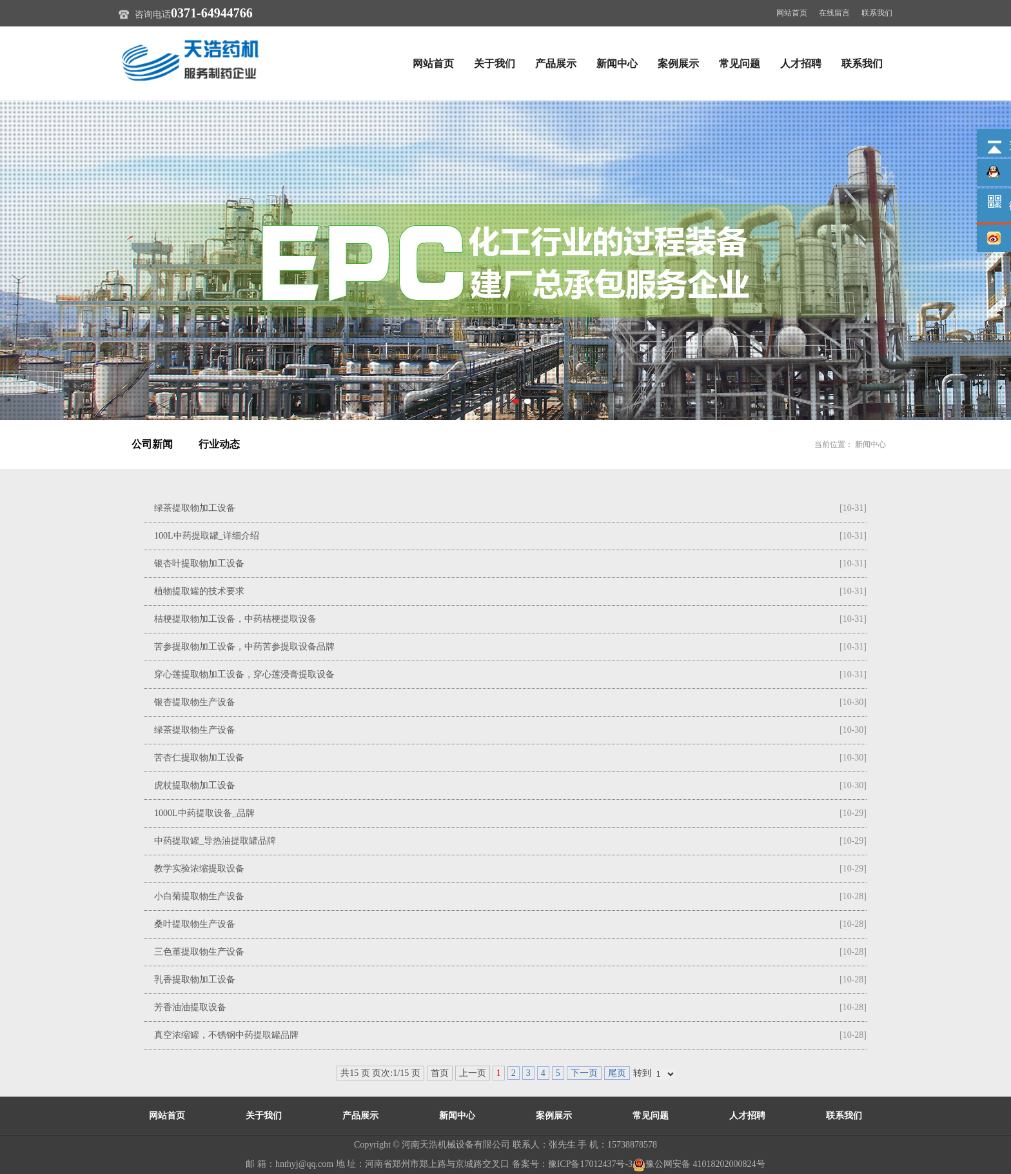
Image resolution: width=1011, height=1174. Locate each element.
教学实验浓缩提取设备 (199, 868)
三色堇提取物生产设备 (199, 952)
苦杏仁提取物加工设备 (199, 757)
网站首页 (791, 12)
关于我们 (494, 63)
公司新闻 (152, 444)
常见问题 (739, 63)
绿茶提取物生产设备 (194, 730)
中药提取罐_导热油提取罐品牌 (215, 841)
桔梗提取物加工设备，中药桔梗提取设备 (235, 619)
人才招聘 (800, 63)
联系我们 (876, 12)
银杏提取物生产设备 (194, 702)
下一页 (584, 1073)
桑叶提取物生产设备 (194, 924)
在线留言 (834, 12)
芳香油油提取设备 (190, 1007)
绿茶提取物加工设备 (194, 508)
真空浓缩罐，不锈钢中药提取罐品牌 (226, 1035)
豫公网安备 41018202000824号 (699, 1164)
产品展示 (555, 63)
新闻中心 (617, 63)
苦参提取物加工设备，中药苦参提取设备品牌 (244, 647)
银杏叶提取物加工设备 (199, 563)
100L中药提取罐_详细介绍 (206, 536)
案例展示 (678, 63)
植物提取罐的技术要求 (199, 591)
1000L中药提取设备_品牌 (204, 813)
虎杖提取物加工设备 (194, 785)
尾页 (617, 1073)
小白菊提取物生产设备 (199, 896)
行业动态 (219, 444)
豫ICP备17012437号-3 (590, 1164)
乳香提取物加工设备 (194, 979)
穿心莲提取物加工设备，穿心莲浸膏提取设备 (244, 674)
